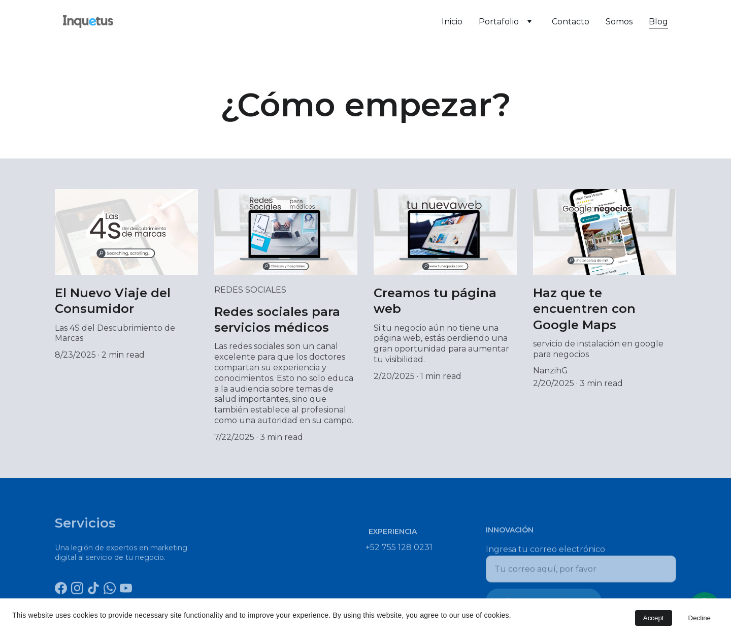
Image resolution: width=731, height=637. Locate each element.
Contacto (570, 21)
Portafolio (499, 21)
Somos (619, 21)
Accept (653, 618)
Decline (699, 618)
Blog (658, 21)
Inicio (452, 21)
